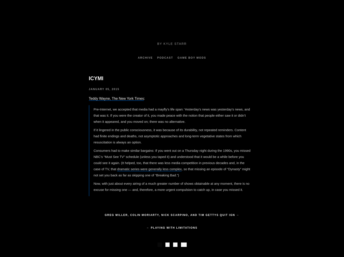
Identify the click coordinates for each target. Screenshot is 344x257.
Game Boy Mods (191, 57)
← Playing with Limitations (172, 227)
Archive (145, 57)
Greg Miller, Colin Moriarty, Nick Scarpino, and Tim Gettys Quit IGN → (172, 215)
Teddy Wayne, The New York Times (116, 98)
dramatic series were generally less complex (149, 169)
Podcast (165, 57)
